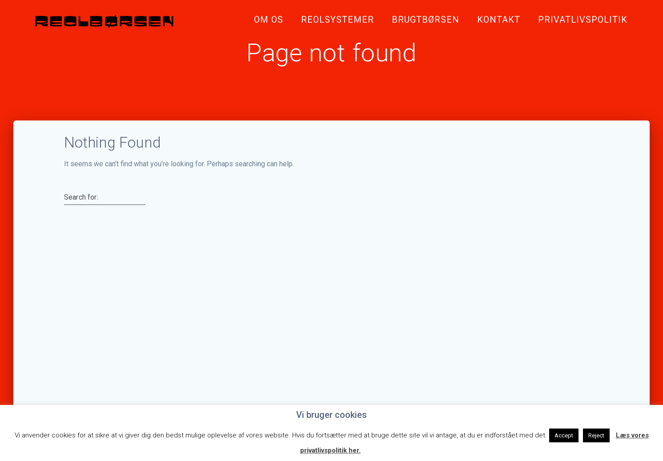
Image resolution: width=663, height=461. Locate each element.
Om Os (268, 19)
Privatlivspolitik (582, 19)
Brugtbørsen (425, 19)
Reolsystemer (337, 19)
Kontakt (498, 19)
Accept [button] (564, 435)
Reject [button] (596, 435)
